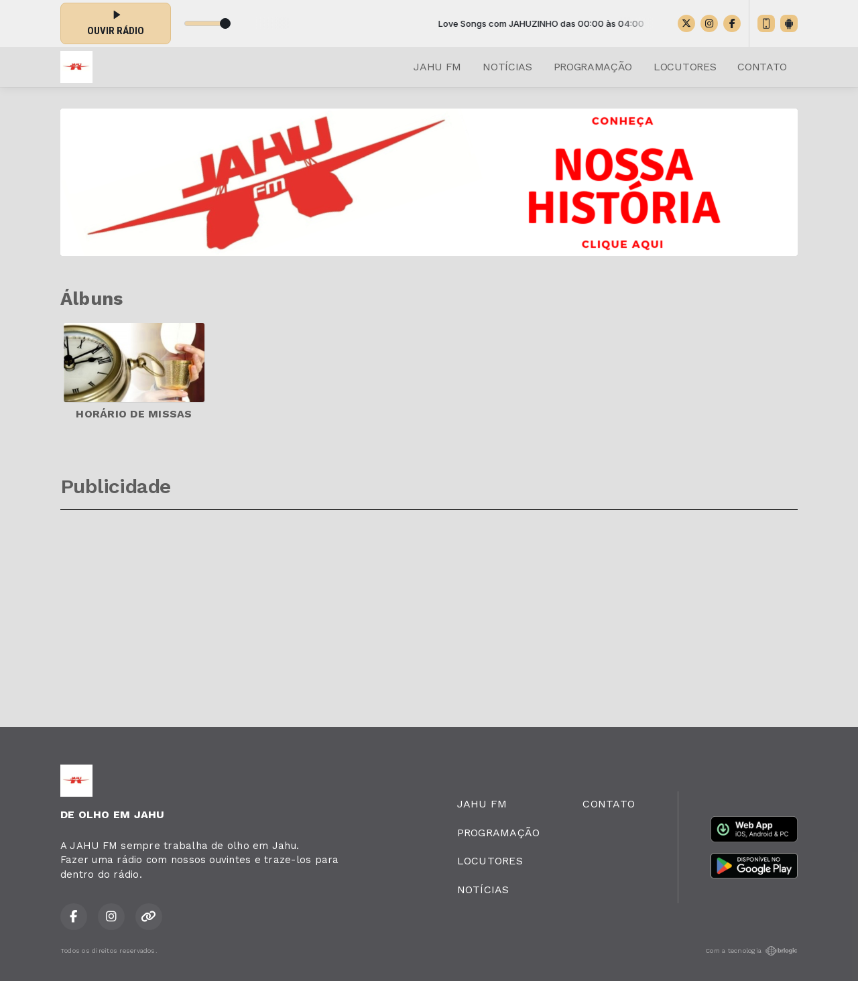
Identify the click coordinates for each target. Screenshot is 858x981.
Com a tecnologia (751, 951)
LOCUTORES (685, 66)
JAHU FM (437, 66)
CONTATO (762, 66)
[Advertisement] (429, 612)
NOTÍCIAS (507, 66)
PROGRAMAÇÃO (593, 66)
